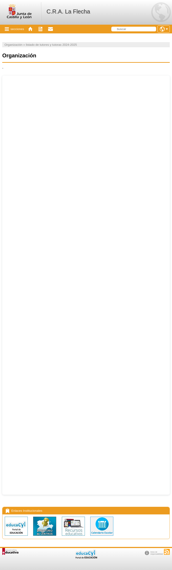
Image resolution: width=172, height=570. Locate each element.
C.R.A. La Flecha (68, 11)
